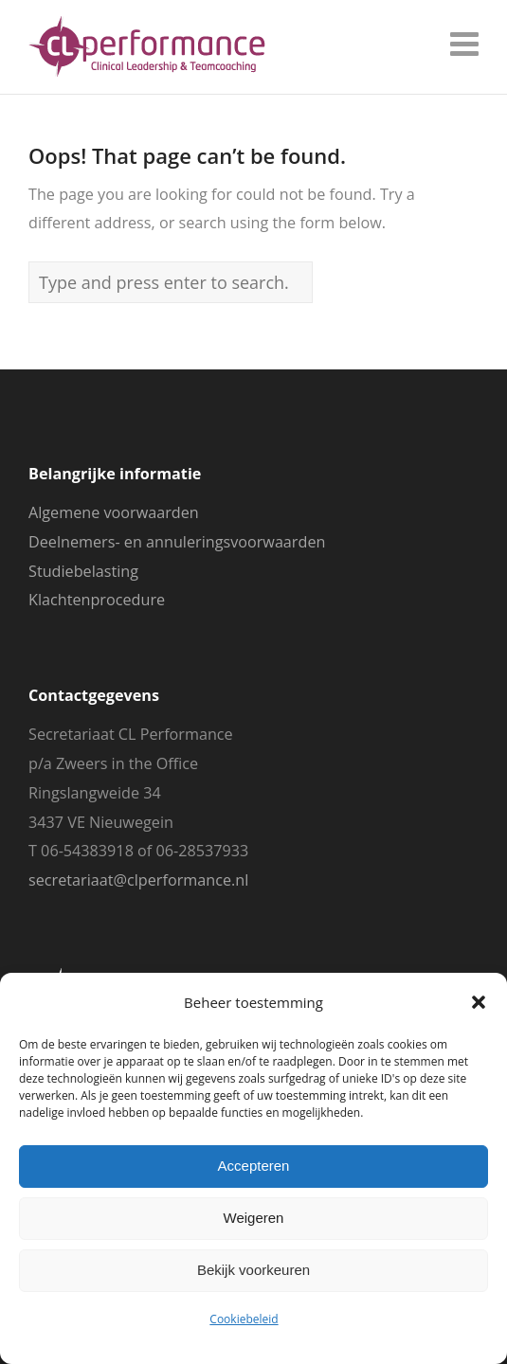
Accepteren (254, 1166)
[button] (478, 1002)
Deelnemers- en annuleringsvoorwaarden (176, 541)
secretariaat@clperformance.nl (138, 880)
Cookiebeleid (243, 1319)
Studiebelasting (83, 571)
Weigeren (254, 1218)
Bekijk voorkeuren (253, 1270)
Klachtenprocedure (96, 599)
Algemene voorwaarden (113, 512)
